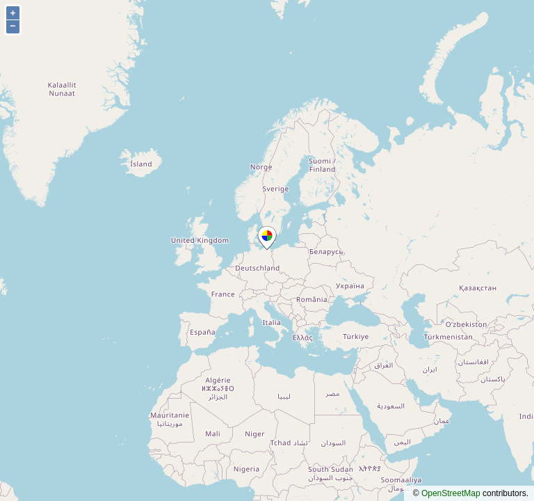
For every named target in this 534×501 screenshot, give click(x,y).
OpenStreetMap (450, 493)
